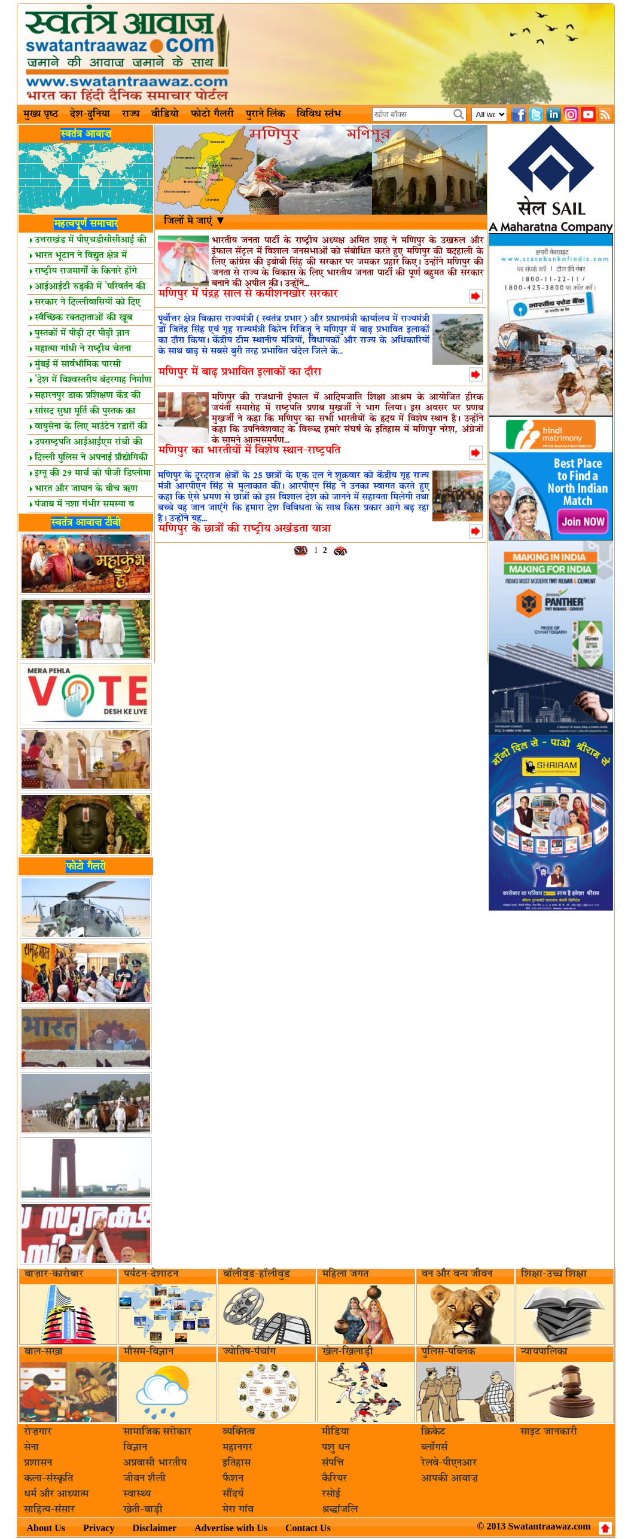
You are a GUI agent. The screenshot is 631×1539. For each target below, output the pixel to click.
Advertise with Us (230, 1528)
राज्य (130, 114)
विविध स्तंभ (319, 114)
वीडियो (165, 114)
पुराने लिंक (265, 114)
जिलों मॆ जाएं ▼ (195, 221)
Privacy (98, 1528)
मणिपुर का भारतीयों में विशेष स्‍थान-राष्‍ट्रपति (249, 450)
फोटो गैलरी (212, 114)
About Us (46, 1528)
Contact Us (308, 1528)
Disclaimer (154, 1528)
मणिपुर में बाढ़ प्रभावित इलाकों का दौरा (239, 372)
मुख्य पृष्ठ (40, 114)
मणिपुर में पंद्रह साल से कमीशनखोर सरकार (248, 294)
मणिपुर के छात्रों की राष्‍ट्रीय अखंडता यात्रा (244, 529)
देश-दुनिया (90, 114)
